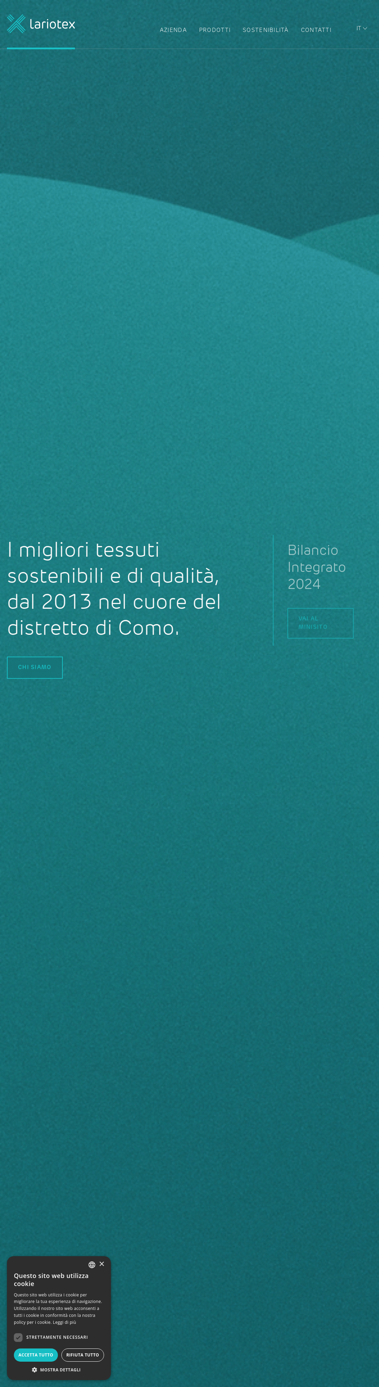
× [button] (101, 1264)
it (358, 29)
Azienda (173, 30)
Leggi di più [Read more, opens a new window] (64, 1322)
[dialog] (59, 1318)
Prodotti (215, 30)
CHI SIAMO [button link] (35, 668)
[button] (59, 1369)
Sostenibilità (266, 30)
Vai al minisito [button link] (328, 623)
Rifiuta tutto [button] (82, 1355)
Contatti (316, 30)
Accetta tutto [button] (35, 1355)
